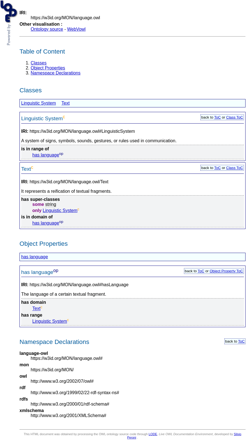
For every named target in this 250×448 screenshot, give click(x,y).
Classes (39, 63)
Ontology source (47, 29)
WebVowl (76, 29)
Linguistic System (38, 103)
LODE (153, 434)
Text (66, 103)
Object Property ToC (226, 271)
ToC (217, 117)
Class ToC (234, 117)
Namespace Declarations (56, 73)
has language (45, 155)
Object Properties (48, 68)
